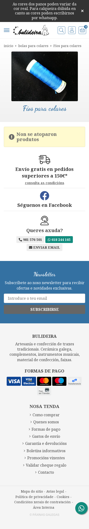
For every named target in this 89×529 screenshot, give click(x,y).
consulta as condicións (44, 183)
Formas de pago (46, 429)
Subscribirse (44, 309)
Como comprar (46, 414)
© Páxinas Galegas (44, 514)
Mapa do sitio (32, 491)
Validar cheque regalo (46, 465)
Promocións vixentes (46, 457)
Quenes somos (46, 422)
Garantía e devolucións (46, 443)
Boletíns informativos (46, 450)
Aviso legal (55, 491)
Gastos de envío (46, 436)
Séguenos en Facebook (44, 205)
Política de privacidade (34, 496)
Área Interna (43, 507)
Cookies (63, 496)
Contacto (46, 472)
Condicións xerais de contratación (42, 502)
